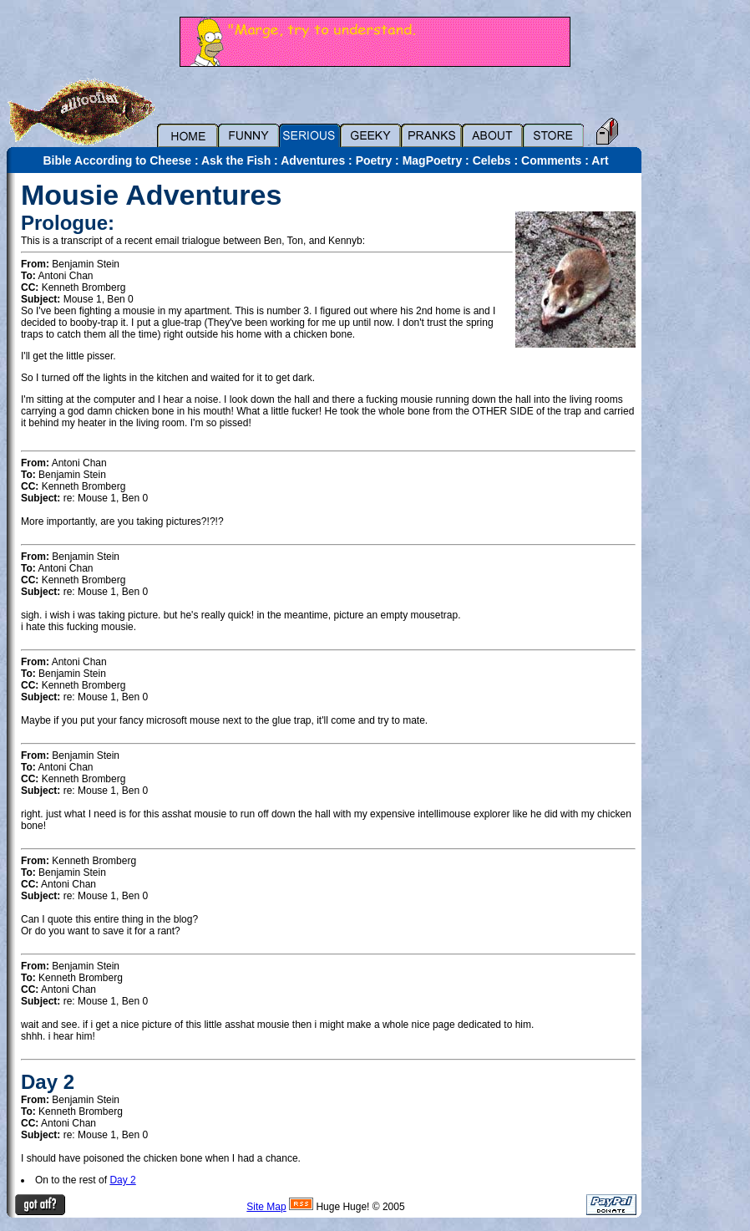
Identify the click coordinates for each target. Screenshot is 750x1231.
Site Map (266, 1207)
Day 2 (122, 1180)
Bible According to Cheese (117, 160)
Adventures (313, 160)
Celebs (492, 160)
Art (599, 160)
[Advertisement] (700, 423)
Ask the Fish (236, 160)
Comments (551, 160)
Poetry (374, 160)
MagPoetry (433, 160)
